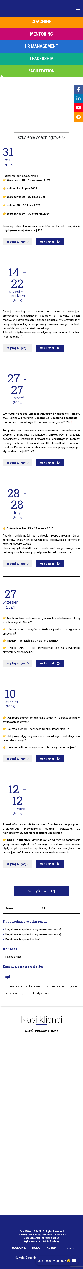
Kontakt (52, 1247)
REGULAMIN (18, 1247)
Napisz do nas (13, 956)
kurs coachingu (15, 993)
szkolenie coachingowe (62, 986)
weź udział (50, 242)
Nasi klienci (41, 1025)
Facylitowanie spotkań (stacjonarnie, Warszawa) (33, 929)
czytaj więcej (17, 242)
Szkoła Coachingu (27, 1257)
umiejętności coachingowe (23, 986)
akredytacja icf (41, 993)
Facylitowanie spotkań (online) (22, 939)
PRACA (69, 1247)
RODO (36, 1247)
